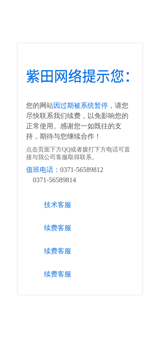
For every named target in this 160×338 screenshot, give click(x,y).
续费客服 (57, 227)
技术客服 (57, 204)
